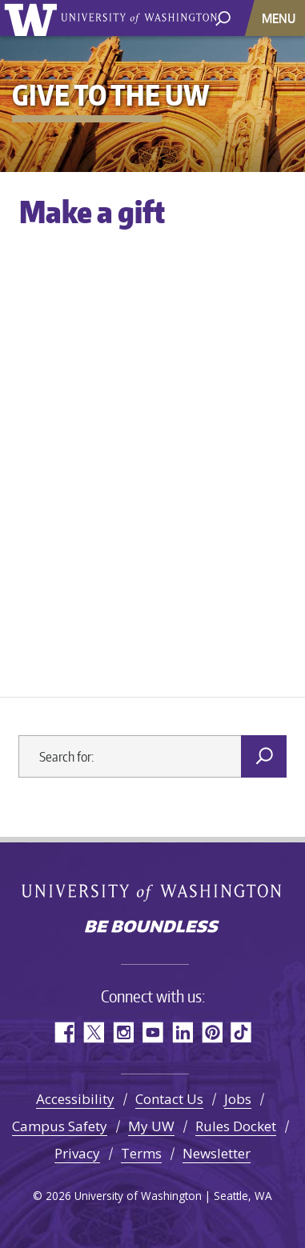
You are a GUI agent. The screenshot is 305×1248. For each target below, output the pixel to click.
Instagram (123, 1032)
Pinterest (212, 1032)
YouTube (152, 1032)
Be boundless (153, 928)
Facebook (63, 1032)
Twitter (93, 1032)
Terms (141, 1153)
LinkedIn (182, 1032)
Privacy (77, 1153)
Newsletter (217, 1153)
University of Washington (33, 18)
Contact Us (169, 1099)
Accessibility (75, 1099)
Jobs (237, 1099)
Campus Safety (59, 1126)
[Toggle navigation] (280, 18)
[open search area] (223, 17)
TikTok (241, 1032)
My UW (151, 1126)
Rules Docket (235, 1126)
